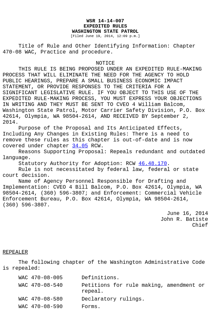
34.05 (80, 146)
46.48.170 (153, 164)
